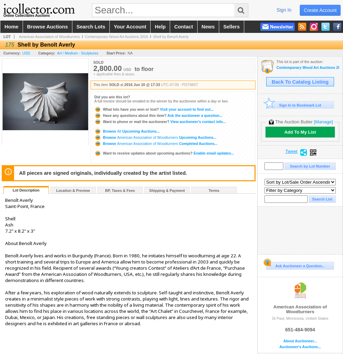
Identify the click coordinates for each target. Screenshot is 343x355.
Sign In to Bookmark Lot (293, 105)
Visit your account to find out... (153, 109)
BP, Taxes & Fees (120, 190)
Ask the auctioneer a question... (158, 115)
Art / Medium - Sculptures (77, 53)
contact (183, 26)
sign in (284, 10)
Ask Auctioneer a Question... (295, 265)
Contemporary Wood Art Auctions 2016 (116, 37)
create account (320, 10)
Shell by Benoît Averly (170, 37)
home (11, 26)
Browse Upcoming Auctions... (126, 131)
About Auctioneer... (300, 341)
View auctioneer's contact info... (160, 122)
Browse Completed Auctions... (155, 144)
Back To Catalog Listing (300, 82)
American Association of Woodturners (49, 37)
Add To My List (300, 132)
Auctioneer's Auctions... (300, 347)
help (160, 26)
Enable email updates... (164, 153)
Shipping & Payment (167, 190)
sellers (231, 26)
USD (26, 53)
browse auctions (47, 26)
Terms (214, 190)
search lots (90, 26)
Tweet (291, 151)
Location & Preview (73, 190)
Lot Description (26, 190)
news (208, 26)
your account (130, 26)
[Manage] (323, 121)
